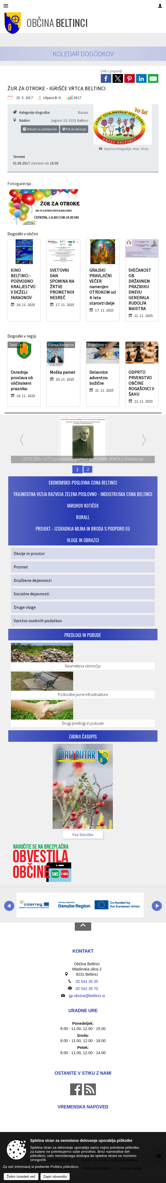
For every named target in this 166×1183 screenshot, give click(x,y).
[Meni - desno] (160, 6)
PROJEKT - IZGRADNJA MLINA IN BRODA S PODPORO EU (83, 528)
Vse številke (82, 834)
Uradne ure (83, 1010)
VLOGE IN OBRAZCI (83, 540)
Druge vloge (25, 607)
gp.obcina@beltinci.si (87, 996)
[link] (106, 78)
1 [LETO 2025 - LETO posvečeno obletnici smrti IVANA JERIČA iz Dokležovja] (77, 469)
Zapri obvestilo (55, 1176)
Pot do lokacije (74, 129)
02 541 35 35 (87, 981)
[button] (9, 906)
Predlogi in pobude (82, 635)
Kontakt (82, 951)
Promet (21, 567)
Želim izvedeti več (21, 1176)
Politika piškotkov (64, 1167)
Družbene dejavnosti (32, 580)
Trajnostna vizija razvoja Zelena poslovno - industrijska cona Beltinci (82, 494)
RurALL (83, 517)
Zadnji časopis (83, 736)
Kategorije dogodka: (31, 112)
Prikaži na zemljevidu (40, 129)
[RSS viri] (89, 1094)
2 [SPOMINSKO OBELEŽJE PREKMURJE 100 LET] (88, 469)
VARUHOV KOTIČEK (83, 505)
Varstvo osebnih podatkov (38, 620)
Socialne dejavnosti (31, 593)
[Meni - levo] (6, 6)
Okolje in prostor (29, 553)
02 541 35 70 (87, 988)
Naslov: (21, 120)
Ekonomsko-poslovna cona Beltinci (83, 482)
